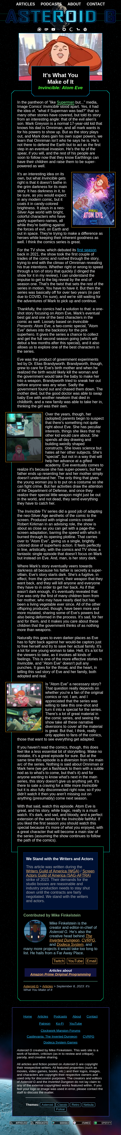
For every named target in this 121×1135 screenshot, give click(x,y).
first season (86, 250)
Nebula (89, 1104)
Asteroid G (31, 986)
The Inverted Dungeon (70, 938)
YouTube (75, 961)
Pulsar (60, 1109)
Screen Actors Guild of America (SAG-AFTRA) (60, 873)
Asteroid (47, 1104)
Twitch (58, 961)
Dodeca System (70, 944)
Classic (62, 1104)
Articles (47, 986)
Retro (75, 1104)
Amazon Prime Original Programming (60, 974)
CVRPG (88, 940)
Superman (65, 102)
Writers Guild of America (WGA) (52, 871)
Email (91, 961)
